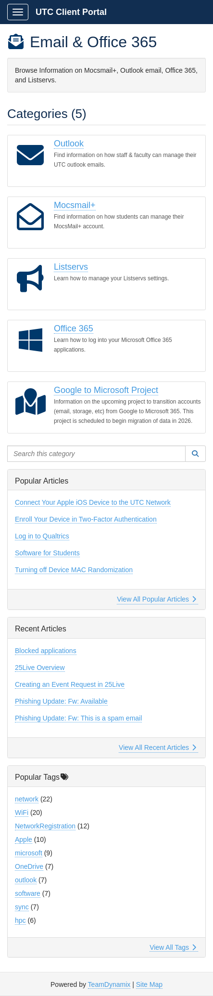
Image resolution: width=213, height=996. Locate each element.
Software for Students (47, 553)
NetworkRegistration (45, 826)
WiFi (21, 812)
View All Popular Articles (156, 599)
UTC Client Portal (71, 12)
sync (22, 907)
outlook (26, 880)
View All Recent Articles (157, 747)
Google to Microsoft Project (106, 390)
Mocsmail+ (75, 205)
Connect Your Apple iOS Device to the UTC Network (93, 502)
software (27, 893)
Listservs (71, 267)
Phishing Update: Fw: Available (61, 701)
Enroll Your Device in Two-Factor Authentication (86, 519)
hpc (20, 920)
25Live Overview (40, 667)
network (26, 799)
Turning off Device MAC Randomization (74, 570)
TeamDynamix (109, 984)
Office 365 (73, 328)
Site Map (149, 984)
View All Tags (173, 947)
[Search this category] (96, 454)
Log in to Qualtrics (42, 536)
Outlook (69, 143)
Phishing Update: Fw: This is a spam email (78, 718)
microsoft (28, 853)
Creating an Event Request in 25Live (70, 684)
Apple (23, 839)
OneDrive (29, 866)
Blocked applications (45, 651)
